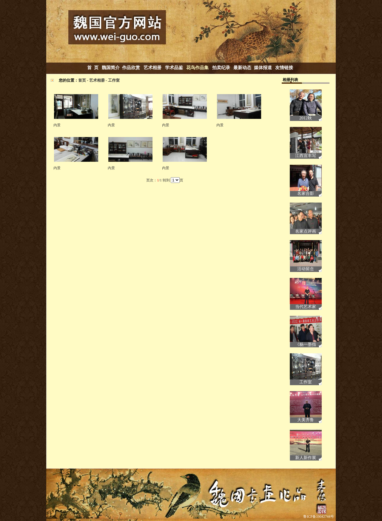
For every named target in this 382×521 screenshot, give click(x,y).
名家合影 (305, 193)
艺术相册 (153, 67)
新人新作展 (305, 457)
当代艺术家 (305, 306)
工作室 (114, 80)
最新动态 (242, 67)
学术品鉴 (174, 67)
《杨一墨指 (305, 344)
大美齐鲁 (305, 420)
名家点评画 (305, 231)
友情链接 (284, 67)
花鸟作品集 (197, 67)
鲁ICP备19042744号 (318, 516)
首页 (82, 80)
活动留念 (305, 269)
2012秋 (305, 118)
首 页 (92, 67)
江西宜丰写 (305, 155)
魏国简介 (111, 67)
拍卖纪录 (221, 67)
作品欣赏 (131, 67)
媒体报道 (263, 67)
